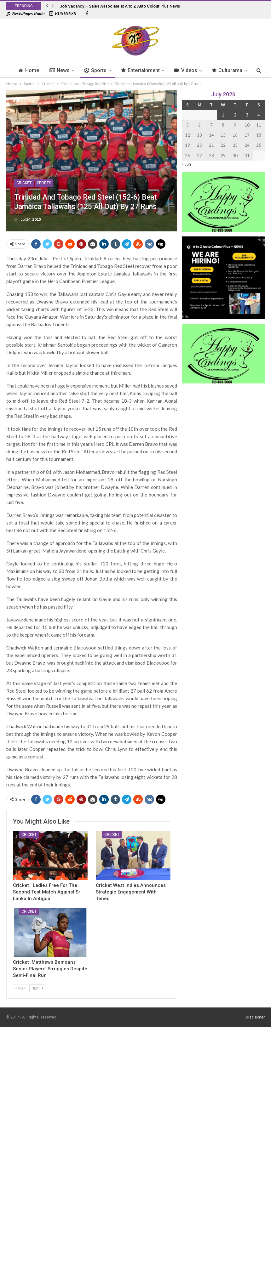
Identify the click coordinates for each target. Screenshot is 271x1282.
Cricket (24, 183)
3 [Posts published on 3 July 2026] (247, 114)
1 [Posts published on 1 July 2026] (223, 114)
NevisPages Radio (25, 13)
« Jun (186, 164)
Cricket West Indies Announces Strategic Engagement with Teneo (131, 891)
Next (37, 988)
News (67, 70)
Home (35, 70)
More (229, 70)
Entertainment (149, 70)
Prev (20, 988)
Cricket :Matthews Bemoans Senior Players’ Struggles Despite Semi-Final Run (50, 968)
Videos (196, 70)
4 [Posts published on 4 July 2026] (258, 114)
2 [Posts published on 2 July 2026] (235, 114)
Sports (104, 70)
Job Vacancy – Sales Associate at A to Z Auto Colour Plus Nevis (120, 6)
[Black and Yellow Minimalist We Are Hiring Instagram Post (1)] (223, 277)
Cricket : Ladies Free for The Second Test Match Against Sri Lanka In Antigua (47, 891)
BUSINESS (62, 13)
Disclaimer (255, 1017)
